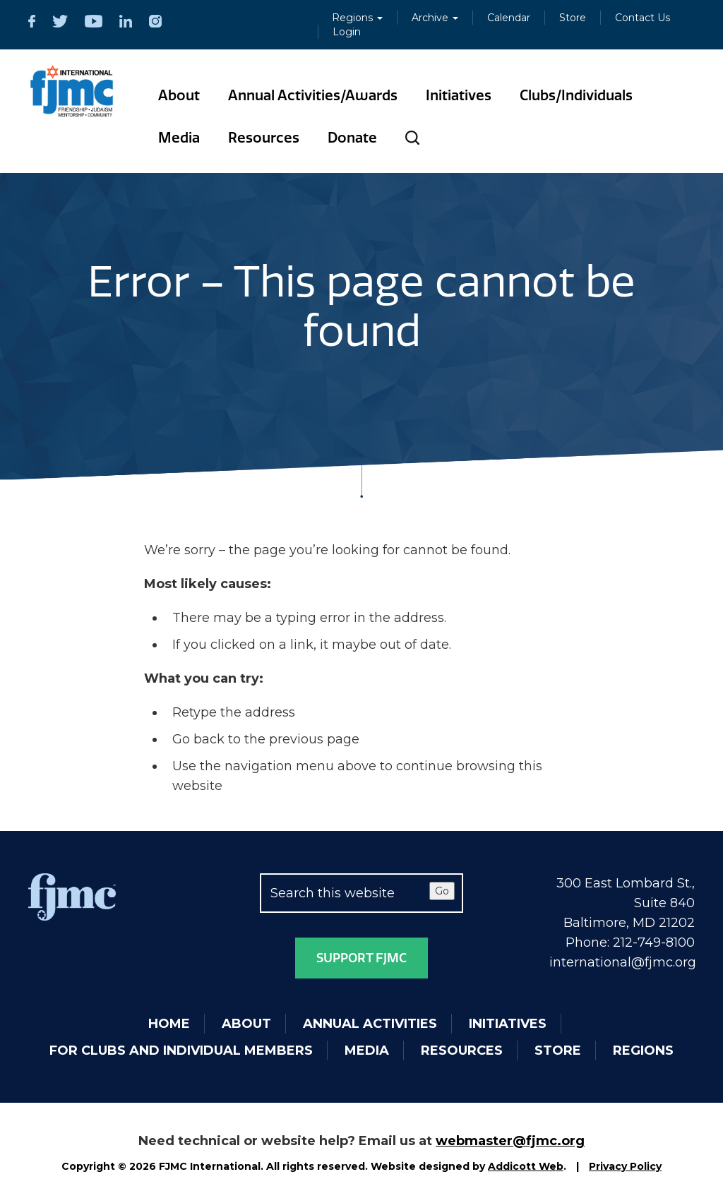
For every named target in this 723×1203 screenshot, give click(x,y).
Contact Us (642, 17)
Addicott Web (525, 1166)
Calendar (508, 17)
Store (572, 17)
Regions (357, 17)
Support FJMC (361, 958)
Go (442, 891)
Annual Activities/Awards (313, 95)
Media (179, 137)
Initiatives (458, 95)
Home (169, 1023)
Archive (435, 17)
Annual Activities (370, 1023)
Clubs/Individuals (576, 95)
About (179, 95)
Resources (263, 137)
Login (347, 31)
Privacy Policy (625, 1166)
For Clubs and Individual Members (181, 1050)
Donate (352, 137)
